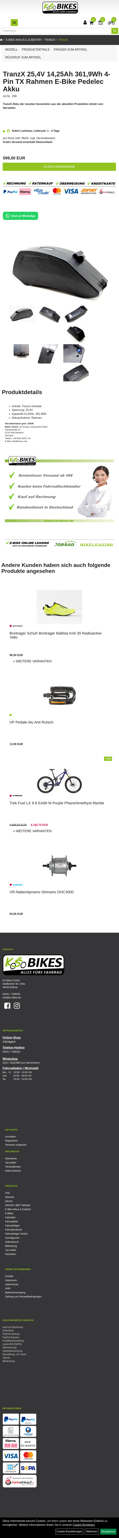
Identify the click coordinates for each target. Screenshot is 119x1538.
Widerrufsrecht (13, 1170)
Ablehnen (91, 1531)
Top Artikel (10, 1162)
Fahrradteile (11, 1221)
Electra (9, 1201)
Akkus (63, 39)
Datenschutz (11, 1284)
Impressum (11, 1280)
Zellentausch (12, 1242)
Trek (7, 1193)
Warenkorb (11, 1158)
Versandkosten (45, 138)
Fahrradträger (12, 1225)
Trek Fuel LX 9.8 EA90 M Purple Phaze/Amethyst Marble (57, 803)
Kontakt (9, 1276)
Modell (11, 49)
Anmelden (10, 1136)
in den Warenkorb (59, 166)
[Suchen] (114, 31)
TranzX (49, 39)
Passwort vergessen (16, 1144)
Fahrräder (10, 1217)
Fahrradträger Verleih (16, 1233)
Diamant (9, 1197)
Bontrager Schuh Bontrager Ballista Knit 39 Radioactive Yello (56, 635)
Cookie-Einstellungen (69, 1531)
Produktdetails (36, 49)
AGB (7, 1288)
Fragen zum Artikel (71, 49)
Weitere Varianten (33, 661)
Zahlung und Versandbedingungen (23, 1296)
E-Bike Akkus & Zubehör (23, 39)
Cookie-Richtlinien (84, 1524)
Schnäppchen (12, 1237)
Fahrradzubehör (13, 1229)
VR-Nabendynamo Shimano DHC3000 (42, 892)
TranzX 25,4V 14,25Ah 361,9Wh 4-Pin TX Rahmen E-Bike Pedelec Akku (56, 81)
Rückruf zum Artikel (23, 57)
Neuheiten (10, 1254)
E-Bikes (9, 1213)
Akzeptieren (108, 1531)
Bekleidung (11, 1246)
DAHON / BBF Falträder (17, 1205)
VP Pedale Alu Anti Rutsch (31, 722)
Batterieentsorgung (15, 1292)
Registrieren (11, 1140)
